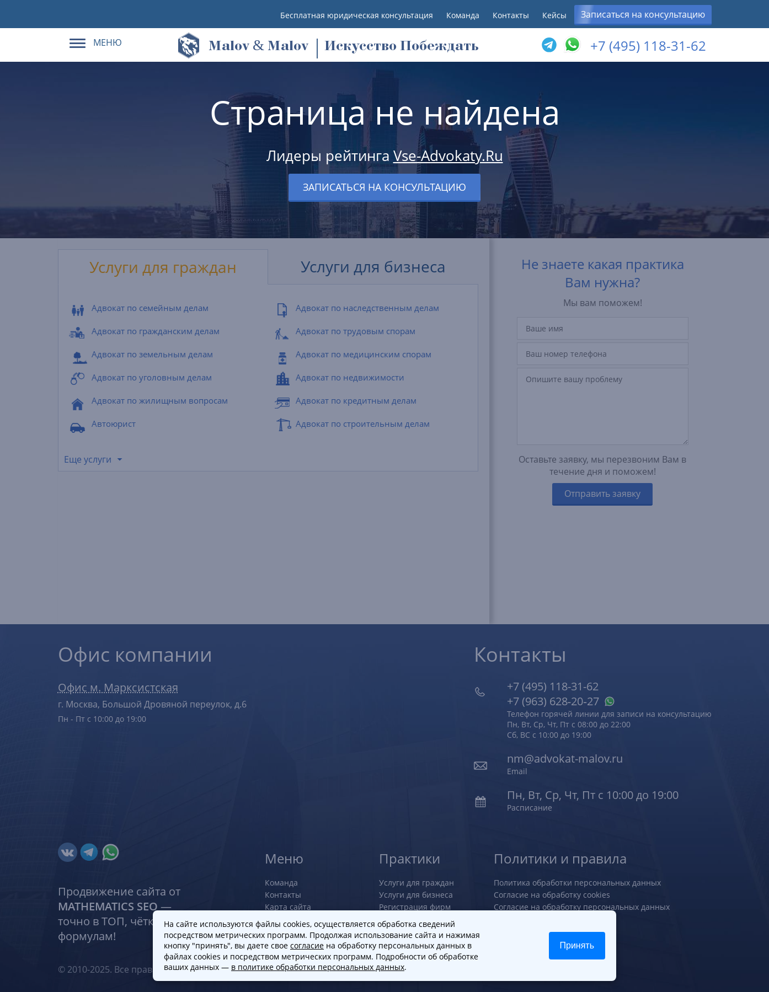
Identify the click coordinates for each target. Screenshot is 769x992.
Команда (462, 15)
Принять (577, 945)
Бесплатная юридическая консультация (356, 15)
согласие (307, 945)
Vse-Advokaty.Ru (448, 155)
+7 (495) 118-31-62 (648, 45)
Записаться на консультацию (643, 14)
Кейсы (554, 15)
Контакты (511, 15)
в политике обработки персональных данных (317, 967)
